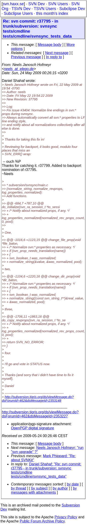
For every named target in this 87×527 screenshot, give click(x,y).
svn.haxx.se (13, 4)
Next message (56, 53)
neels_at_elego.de (19, 69)
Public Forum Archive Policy (42, 521)
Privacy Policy (65, 517)
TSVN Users (45, 8)
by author (60, 488)
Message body (49, 45)
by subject (39, 488)
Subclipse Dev (72, 8)
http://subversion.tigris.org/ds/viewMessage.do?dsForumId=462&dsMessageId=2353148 (38, 398)
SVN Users (58, 4)
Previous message (26, 57)
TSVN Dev (21, 8)
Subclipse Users (18, 13)
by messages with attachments (44, 490)
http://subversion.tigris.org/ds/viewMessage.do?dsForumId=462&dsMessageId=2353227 (40, 414)
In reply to (54, 57)
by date (73, 484)
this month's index (52, 13)
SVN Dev (36, 4)
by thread (18, 488)
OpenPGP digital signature (32, 428)
